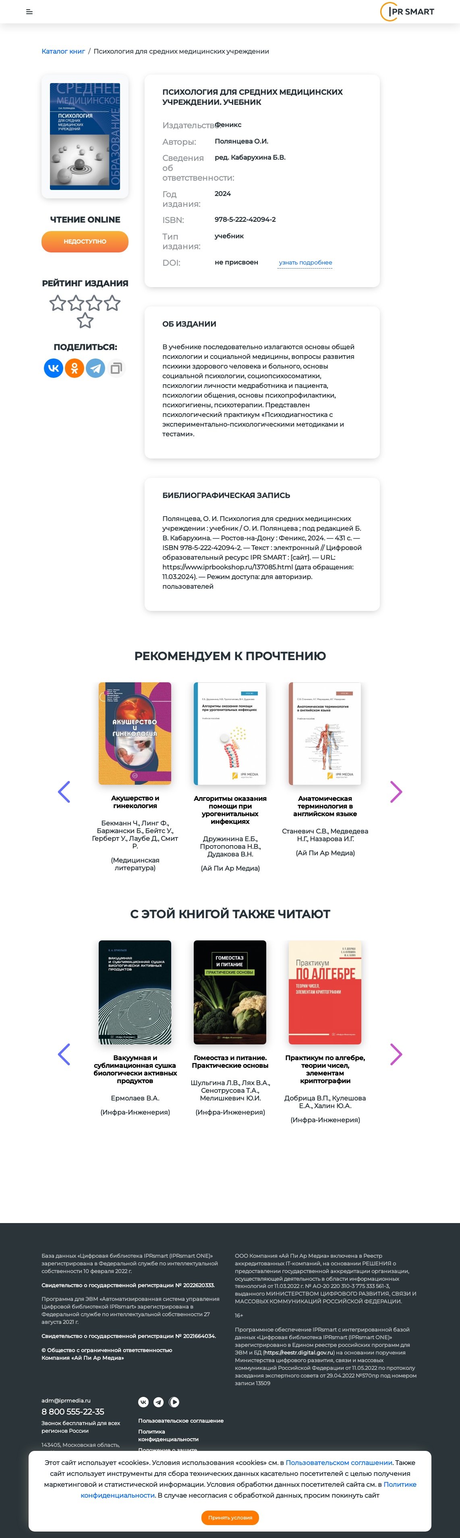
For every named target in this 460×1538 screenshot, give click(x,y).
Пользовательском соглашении (339, 1463)
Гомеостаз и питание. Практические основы (230, 1061)
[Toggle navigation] (29, 11)
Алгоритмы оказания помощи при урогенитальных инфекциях (230, 810)
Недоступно (85, 241)
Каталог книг (63, 51)
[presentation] (64, 792)
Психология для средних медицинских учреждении (181, 51)
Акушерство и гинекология (135, 802)
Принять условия (230, 1518)
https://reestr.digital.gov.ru (298, 1352)
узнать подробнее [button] (305, 262)
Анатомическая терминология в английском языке (325, 806)
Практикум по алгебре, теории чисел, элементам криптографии (325, 1069)
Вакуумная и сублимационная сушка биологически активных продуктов (135, 1069)
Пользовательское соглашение (181, 1420)
